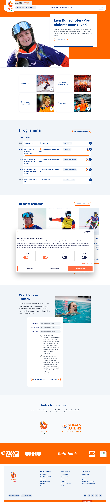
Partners (63, 481)
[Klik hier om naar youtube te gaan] (100, 495)
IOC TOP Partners (66, 483)
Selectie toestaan (55, 268)
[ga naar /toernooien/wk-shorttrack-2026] (90, 143)
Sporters (84, 479)
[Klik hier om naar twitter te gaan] (96, 495)
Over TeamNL (64, 474)
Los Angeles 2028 (45, 481)
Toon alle (82, 204)
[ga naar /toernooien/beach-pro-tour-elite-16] (90, 179)
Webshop (42, 483)
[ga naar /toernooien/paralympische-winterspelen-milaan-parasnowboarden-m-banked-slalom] (90, 159)
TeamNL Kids (64, 477)
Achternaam (35, 327)
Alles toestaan (80, 268)
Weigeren (30, 268)
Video (41, 486)
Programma (54, 7)
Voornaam (34, 323)
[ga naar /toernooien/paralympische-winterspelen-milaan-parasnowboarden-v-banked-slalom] (90, 169)
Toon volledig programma (82, 131)
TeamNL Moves (65, 479)
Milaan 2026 (64, 7)
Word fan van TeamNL (88, 481)
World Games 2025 (45, 477)
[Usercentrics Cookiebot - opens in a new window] (85, 232)
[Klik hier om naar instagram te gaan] (88, 495)
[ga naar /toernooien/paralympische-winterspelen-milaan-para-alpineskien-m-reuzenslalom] (90, 149)
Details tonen (85, 263)
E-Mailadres (34, 331)
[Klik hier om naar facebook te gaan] (85, 495)
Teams (83, 477)
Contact (63, 486)
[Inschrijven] (54, 379)
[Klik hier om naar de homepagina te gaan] (10, 6)
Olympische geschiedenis (89, 483)
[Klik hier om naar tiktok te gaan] (92, 495)
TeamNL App (85, 474)
